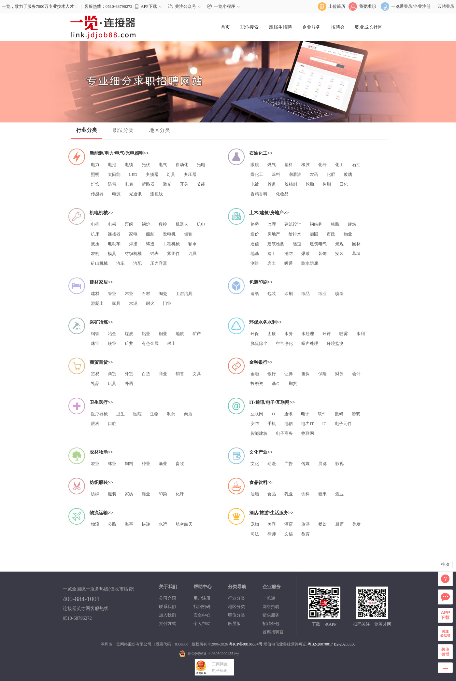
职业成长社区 (368, 27)
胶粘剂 (290, 184)
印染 (163, 493)
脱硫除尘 (258, 343)
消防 (288, 253)
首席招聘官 (273, 632)
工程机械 (171, 243)
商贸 (112, 373)
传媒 (305, 463)
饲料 (129, 463)
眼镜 (254, 164)
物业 (348, 234)
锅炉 (146, 224)
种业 (146, 463)
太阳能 (114, 174)
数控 (163, 224)
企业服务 (311, 27)
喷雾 (343, 333)
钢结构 (316, 224)
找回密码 (201, 606)
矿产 (196, 333)
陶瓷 (163, 293)
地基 (254, 253)
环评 (326, 333)
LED (133, 174)
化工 (339, 164)
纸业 (322, 293)
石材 (146, 293)
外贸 (129, 373)
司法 (254, 534)
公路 (112, 524)
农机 (95, 253)
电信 (288, 423)
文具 (196, 373)
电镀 (254, 184)
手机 (271, 423)
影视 (339, 463)
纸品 (305, 293)
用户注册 (201, 598)
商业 (163, 373)
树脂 (326, 184)
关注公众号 (186, 6)
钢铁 (95, 333)
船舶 (150, 234)
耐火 (150, 303)
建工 (271, 253)
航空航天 (184, 524)
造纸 (254, 293)
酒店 (288, 524)
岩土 (271, 263)
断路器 (148, 184)
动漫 (271, 463)
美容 (271, 524)
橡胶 (305, 164)
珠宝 (95, 343)
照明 (95, 174)
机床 (95, 234)
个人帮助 (201, 623)
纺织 (95, 493)
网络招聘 (271, 606)
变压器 (190, 174)
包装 (271, 293)
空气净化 (284, 343)
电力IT (307, 423)
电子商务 (284, 433)
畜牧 (180, 463)
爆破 (305, 253)
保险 (322, 373)
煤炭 (129, 333)
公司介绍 (167, 598)
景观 (339, 243)
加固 (314, 234)
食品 (271, 493)
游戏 (356, 413)
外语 (129, 383)
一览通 (269, 598)
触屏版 (234, 623)
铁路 (335, 224)
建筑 (352, 224)
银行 (271, 373)
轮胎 (310, 184)
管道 (271, 184)
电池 (112, 164)
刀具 (192, 253)
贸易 (95, 373)
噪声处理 (309, 343)
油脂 (254, 493)
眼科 (95, 423)
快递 (146, 524)
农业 (95, 463)
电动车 (114, 243)
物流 (95, 524)
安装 (339, 253)
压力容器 (158, 263)
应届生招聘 (280, 27)
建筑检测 (275, 243)
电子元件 (343, 423)
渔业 (163, 463)
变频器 (152, 174)
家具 (116, 303)
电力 (95, 164)
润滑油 (295, 174)
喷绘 (339, 293)
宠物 (254, 524)
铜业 (163, 333)
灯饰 (95, 184)
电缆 (129, 164)
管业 (112, 293)
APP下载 (149, 6)
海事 (129, 524)
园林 (356, 243)
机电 (201, 224)
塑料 (288, 164)
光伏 (146, 164)
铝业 (146, 333)
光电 (201, 164)
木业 (129, 293)
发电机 (169, 234)
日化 (343, 184)
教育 (305, 534)
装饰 (322, 253)
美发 (356, 524)
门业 (167, 303)
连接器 (114, 234)
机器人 (182, 224)
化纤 (322, 164)
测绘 (254, 263)
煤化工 (256, 174)
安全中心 (201, 615)
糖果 (322, 493)
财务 (339, 373)
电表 (129, 184)
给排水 (295, 234)
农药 (314, 174)
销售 (180, 373)
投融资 (256, 383)
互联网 (256, 413)
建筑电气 (318, 243)
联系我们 (167, 606)
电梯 (112, 224)
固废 (271, 333)
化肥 (331, 174)
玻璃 (348, 174)
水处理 (307, 333)
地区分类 (159, 130)
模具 (112, 253)
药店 (188, 413)
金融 (254, 373)
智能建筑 (258, 433)
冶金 (112, 333)
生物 (154, 413)
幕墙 (356, 253)
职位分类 (123, 130)
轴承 (192, 243)
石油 (356, 164)
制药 (171, 413)
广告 (288, 463)
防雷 (112, 184)
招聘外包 (271, 623)
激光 (167, 184)
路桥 (254, 224)
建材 (95, 293)
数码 (339, 413)
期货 (293, 383)
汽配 (137, 263)
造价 (254, 234)
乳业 (288, 493)
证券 (288, 373)
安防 (254, 423)
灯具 (171, 174)
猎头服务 (271, 615)
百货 (146, 373)
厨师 (339, 524)
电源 (116, 194)
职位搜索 (249, 27)
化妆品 (282, 194)
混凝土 (97, 303)
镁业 (112, 343)
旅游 (305, 524)
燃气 (271, 164)
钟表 (154, 253)
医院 (137, 413)
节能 (201, 184)
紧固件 (173, 253)
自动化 (182, 164)
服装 (112, 493)
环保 (254, 333)
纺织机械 (133, 253)
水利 (360, 333)
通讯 (288, 413)
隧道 (297, 243)
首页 (225, 27)
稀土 (171, 343)
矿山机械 (99, 263)
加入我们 (167, 615)
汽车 (120, 263)
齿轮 (188, 234)
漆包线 (156, 194)
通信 (254, 243)
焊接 (133, 243)
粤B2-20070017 (320, 644)
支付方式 (167, 623)
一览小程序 (224, 6)
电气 (163, 164)
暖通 (288, 263)
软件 (322, 413)
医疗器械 (99, 413)
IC (324, 423)
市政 (331, 234)
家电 (133, 234)
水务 (288, 333)
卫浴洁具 (184, 293)
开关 (184, 184)
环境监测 (335, 343)
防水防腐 (309, 263)
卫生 (120, 413)
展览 (322, 463)
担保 (305, 373)
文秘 (288, 534)
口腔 (112, 423)
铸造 (150, 243)
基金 (276, 383)
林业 (112, 463)
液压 (95, 243)
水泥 (133, 303)
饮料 (305, 493)
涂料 (276, 174)
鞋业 (146, 493)
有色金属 (150, 343)
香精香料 (258, 194)
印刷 (288, 293)
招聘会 (338, 27)
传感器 (97, 194)
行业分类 (86, 130)
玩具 (112, 383)
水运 (163, 524)
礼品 (95, 383)
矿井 (129, 343)
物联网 (307, 433)
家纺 (129, 493)
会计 (356, 373)
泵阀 (129, 224)
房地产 (273, 234)
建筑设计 (292, 224)
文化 (254, 463)
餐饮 (322, 524)
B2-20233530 (344, 644)
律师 (271, 534)
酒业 (339, 493)
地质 (180, 333)
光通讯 (135, 194)
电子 (305, 413)
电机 (95, 224)
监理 (271, 224)
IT (274, 413)
